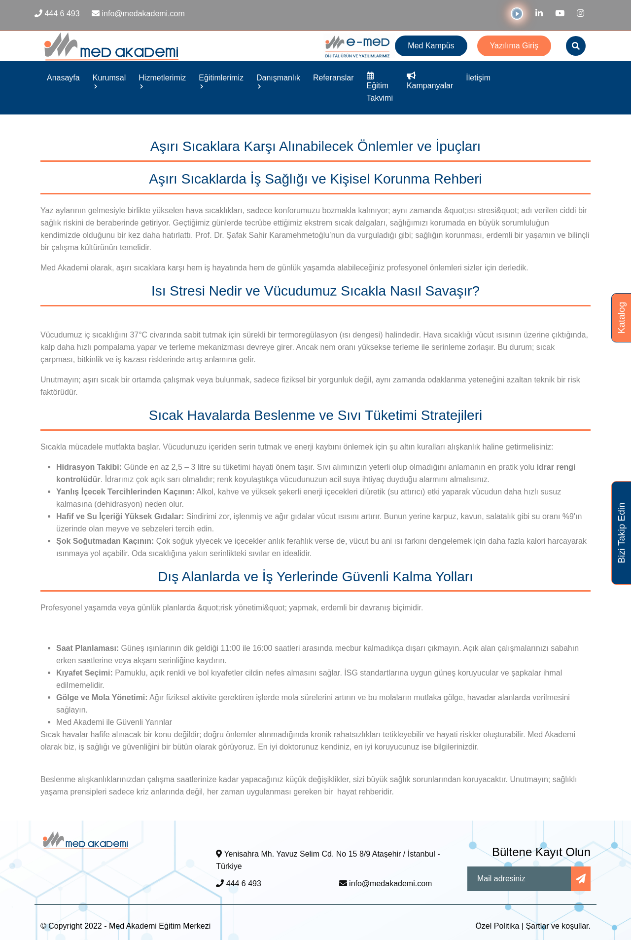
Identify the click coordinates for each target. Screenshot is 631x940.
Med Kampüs (431, 45)
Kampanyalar (430, 81)
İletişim (478, 77)
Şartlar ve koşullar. (558, 926)
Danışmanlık (278, 81)
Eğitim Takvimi (380, 87)
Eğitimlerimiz (221, 81)
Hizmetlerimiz (162, 81)
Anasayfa (63, 77)
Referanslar (333, 77)
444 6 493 (238, 883)
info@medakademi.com (385, 883)
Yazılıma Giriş (514, 45)
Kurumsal (109, 81)
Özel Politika (497, 926)
